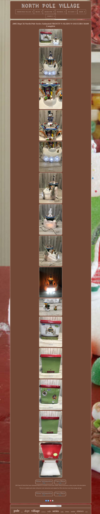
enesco (80, 511)
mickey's (44, 511)
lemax (67, 511)
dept (26, 510)
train (86, 511)
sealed (73, 511)
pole (16, 510)
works (62, 511)
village (35, 510)
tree (22, 512)
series (55, 511)
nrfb (49, 511)
